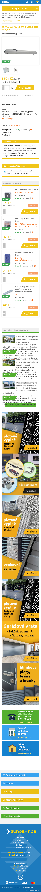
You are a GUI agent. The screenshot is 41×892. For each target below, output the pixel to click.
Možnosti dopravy (14, 799)
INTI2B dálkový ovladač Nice (25, 254)
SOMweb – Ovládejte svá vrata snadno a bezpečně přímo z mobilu (27, 339)
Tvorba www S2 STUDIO (32, 890)
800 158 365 (29, 852)
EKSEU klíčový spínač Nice (26, 189)
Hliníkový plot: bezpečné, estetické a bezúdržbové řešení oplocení (27, 362)
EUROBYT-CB (6, 13)
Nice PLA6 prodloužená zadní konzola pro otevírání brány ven (25, 289)
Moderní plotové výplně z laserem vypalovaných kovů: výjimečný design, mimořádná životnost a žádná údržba (20, 388)
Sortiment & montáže (16, 775)
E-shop (9, 791)
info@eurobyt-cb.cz (24, 855)
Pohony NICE (18, 15)
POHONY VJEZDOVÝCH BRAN (21, 13)
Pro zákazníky (12, 808)
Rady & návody (13, 816)
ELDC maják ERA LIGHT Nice (25, 219)
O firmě (9, 783)
